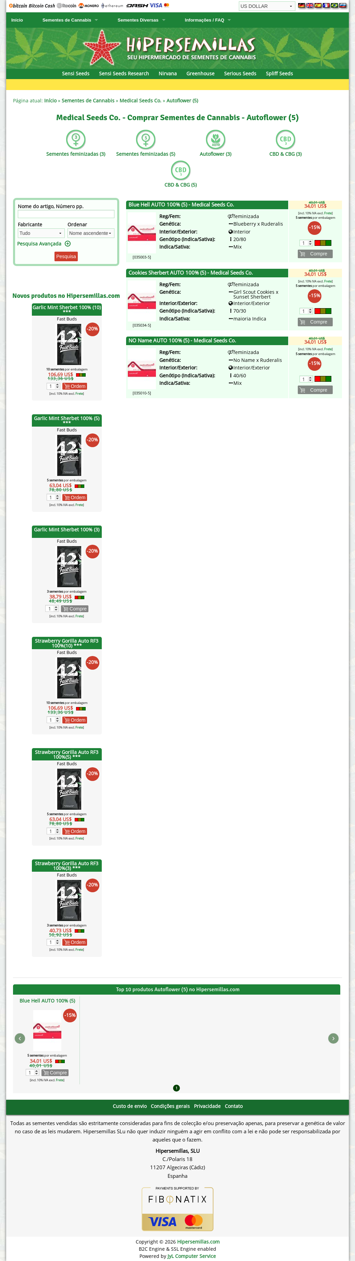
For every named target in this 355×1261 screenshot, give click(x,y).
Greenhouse (200, 73)
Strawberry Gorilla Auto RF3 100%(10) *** (66, 643)
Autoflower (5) (182, 100)
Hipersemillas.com (198, 1241)
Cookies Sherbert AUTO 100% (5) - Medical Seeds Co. (190, 272)
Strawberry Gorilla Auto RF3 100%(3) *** (66, 865)
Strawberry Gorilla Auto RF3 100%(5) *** (66, 754)
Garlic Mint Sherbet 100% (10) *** (67, 309)
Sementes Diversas (138, 20)
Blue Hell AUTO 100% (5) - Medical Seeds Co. (181, 204)
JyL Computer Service (192, 1256)
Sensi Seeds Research (124, 73)
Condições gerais (170, 1106)
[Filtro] (66, 214)
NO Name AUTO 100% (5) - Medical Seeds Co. (182, 340)
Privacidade (207, 1106)
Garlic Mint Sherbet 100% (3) (66, 529)
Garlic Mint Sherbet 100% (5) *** (66, 420)
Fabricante (30, 224)
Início (17, 20)
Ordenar (77, 224)
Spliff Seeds (279, 73)
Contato (234, 1106)
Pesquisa (66, 256)
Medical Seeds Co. (140, 100)
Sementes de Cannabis (66, 20)
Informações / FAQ (204, 20)
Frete (79, 393)
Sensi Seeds (75, 73)
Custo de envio (130, 1106)
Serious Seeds (240, 73)
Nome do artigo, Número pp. (51, 206)
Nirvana (168, 73)
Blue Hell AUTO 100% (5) (47, 1000)
